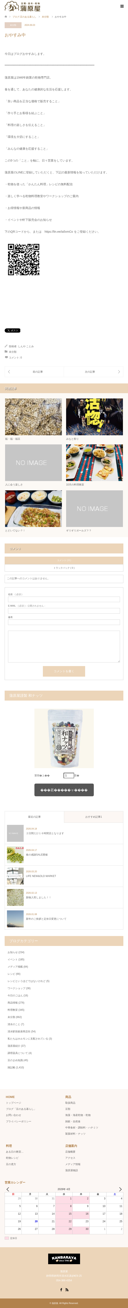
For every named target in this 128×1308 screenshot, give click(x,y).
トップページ (13, 1102)
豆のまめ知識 (15, 1060)
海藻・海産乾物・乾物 (78, 1115)
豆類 (67, 1109)
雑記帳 (11, 1067)
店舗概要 (70, 1151)
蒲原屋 (55, 1303)
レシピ (11, 973)
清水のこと (14, 1024)
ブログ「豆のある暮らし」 (21, 1109)
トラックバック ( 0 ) (64, 568)
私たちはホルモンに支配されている (28, 1038)
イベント (13, 959)
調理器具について (18, 1053)
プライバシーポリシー (18, 1121)
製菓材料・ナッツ (75, 1133)
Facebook (61, 1289)
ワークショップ (16, 988)
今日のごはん (15, 995)
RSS (67, 1289)
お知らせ (13, 952)
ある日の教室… (15, 1151)
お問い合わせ (13, 1115)
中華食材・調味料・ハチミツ (81, 1127)
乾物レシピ (12, 1157)
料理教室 (13, 1009)
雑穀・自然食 (72, 1121)
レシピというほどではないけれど (27, 981)
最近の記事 (34, 816)
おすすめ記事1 (93, 816)
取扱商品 (70, 1102)
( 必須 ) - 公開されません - (26, 606)
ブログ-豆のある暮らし (24, 16)
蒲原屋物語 (71, 1170)
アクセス (70, 1157)
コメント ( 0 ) (64, 560)
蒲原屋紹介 (14, 1045)
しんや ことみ (26, 346)
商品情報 (13, 1002)
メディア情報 (72, 1164)
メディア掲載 (15, 966)
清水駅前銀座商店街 (19, 1031)
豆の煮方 (11, 1164)
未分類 (13, 25)
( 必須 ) (15, 594)
